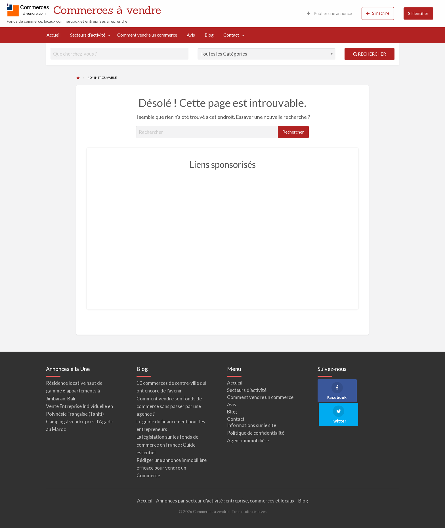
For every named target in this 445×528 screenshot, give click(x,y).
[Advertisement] (222, 236)
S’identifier (418, 13)
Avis (191, 34)
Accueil (53, 34)
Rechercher (369, 53)
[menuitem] (329, 13)
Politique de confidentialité (255, 433)
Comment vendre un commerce (147, 34)
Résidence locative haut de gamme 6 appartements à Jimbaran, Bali (74, 390)
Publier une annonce (329, 13)
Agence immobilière (248, 440)
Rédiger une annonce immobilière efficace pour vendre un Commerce (172, 467)
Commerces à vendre (107, 10)
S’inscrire (377, 13)
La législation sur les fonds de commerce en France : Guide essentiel (167, 444)
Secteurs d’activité (87, 34)
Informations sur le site (251, 425)
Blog (209, 34)
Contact (231, 34)
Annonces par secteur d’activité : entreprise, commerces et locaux (225, 501)
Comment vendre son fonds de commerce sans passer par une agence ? (169, 406)
